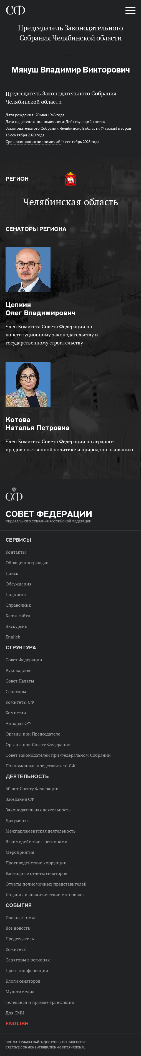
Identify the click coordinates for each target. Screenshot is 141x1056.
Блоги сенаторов (23, 981)
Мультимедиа (20, 991)
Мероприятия (20, 852)
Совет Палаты (20, 681)
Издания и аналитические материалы (45, 894)
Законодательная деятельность (38, 810)
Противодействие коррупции (36, 862)
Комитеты (16, 949)
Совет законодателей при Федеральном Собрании (58, 755)
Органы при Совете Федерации (38, 744)
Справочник (18, 605)
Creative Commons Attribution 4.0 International (45, 1047)
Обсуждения (18, 584)
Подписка (16, 594)
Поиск (12, 573)
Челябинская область (70, 201)
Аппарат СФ (18, 723)
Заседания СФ (20, 799)
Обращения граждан (27, 562)
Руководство (19, 670)
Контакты (16, 552)
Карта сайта (18, 615)
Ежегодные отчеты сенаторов (36, 873)
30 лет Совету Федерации (32, 788)
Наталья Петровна (38, 423)
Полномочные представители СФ (40, 765)
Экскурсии (16, 626)
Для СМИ (15, 1013)
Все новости (18, 928)
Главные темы (20, 917)
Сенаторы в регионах (28, 960)
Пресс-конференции (27, 970)
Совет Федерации (24, 659)
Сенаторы (16, 691)
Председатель (20, 938)
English (13, 637)
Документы (18, 820)
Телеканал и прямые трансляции (40, 1002)
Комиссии (16, 712)
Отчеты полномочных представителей (46, 884)
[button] (129, 11)
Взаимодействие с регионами (36, 841)
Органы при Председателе (33, 734)
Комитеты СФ (20, 702)
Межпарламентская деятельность (40, 831)
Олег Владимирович (40, 308)
